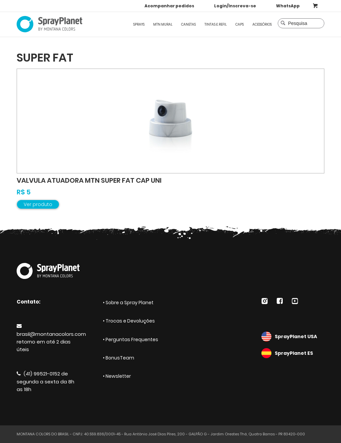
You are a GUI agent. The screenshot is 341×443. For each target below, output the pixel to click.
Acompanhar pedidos (169, 6)
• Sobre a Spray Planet (128, 302)
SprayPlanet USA (292, 336)
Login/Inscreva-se (235, 6)
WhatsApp (288, 6)
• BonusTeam (118, 357)
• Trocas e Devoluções (129, 321)
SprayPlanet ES (292, 353)
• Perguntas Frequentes (130, 339)
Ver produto (38, 204)
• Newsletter (117, 376)
